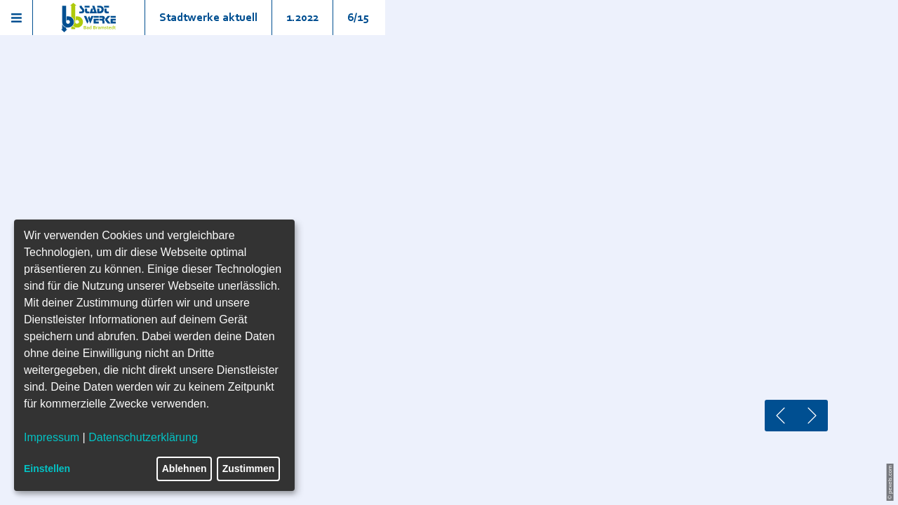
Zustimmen (248, 468)
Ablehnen (184, 468)
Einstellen (47, 468)
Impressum (51, 437)
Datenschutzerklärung (143, 437)
